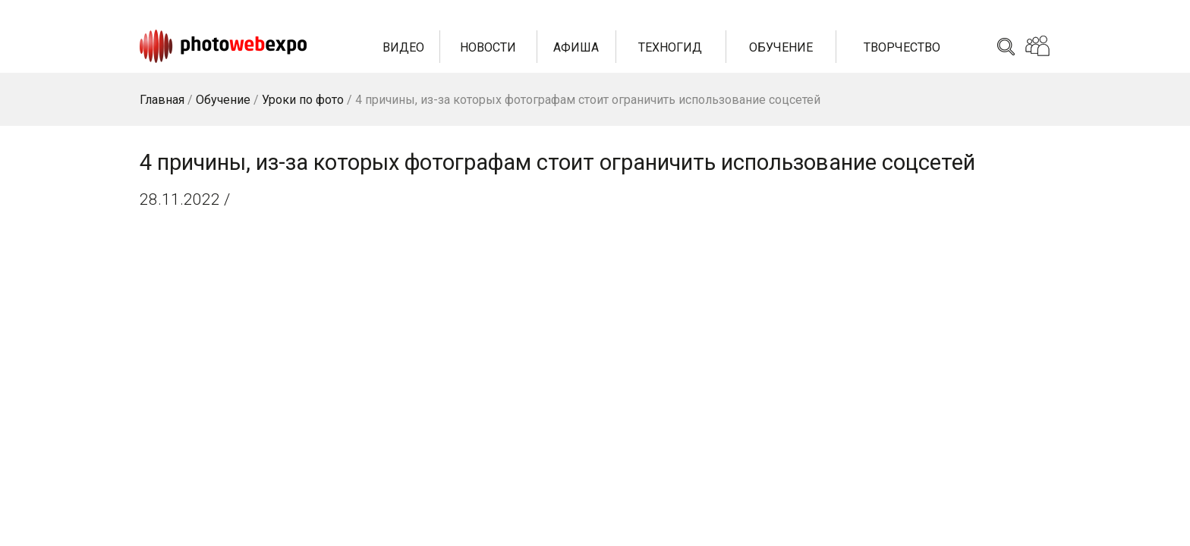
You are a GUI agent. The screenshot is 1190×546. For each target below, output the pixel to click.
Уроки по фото (303, 100)
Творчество (902, 47)
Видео (403, 47)
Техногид (670, 47)
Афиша (576, 47)
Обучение (781, 47)
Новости (488, 47)
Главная (162, 100)
